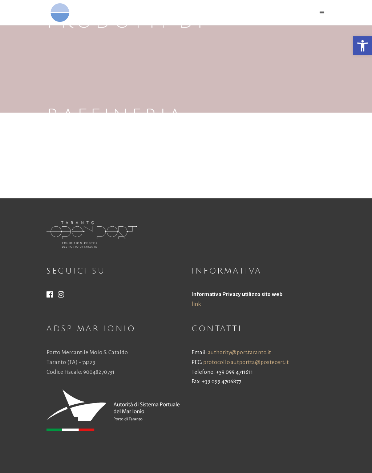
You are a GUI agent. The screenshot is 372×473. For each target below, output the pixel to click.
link (196, 304)
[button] (362, 45)
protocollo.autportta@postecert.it (246, 362)
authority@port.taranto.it (239, 352)
